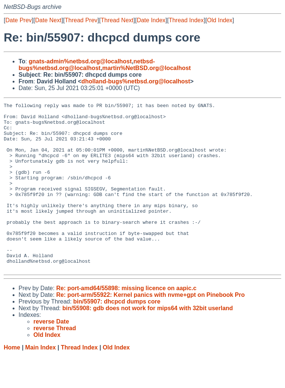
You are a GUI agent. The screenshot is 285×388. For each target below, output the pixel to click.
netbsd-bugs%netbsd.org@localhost (87, 64)
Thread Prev (81, 20)
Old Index (219, 20)
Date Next (48, 20)
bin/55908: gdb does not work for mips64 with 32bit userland (147, 341)
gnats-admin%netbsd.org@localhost (80, 61)
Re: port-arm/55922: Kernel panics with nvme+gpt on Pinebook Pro (150, 328)
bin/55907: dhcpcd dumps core (116, 335)
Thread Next (117, 20)
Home (12, 381)
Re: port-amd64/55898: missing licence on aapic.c (126, 321)
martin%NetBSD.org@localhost (146, 68)
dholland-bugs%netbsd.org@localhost (135, 81)
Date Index (151, 20)
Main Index (40, 381)
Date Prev (18, 20)
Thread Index (186, 20)
